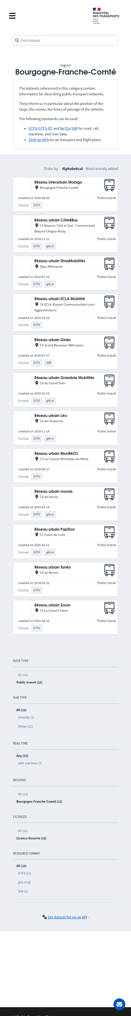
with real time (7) (30, 763)
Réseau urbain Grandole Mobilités (64, 378)
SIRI (74, 128)
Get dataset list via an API (67, 917)
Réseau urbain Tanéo (52, 567)
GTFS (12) (24, 873)
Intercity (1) (26, 717)
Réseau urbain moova (53, 491)
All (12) (23, 675)
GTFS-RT (45, 128)
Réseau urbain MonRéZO (56, 454)
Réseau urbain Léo (50, 416)
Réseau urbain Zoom (52, 605)
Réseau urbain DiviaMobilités (59, 261)
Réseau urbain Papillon (54, 529)
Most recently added (102, 168)
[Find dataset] (65, 40)
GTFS (32, 128)
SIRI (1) (23, 891)
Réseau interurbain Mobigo (58, 182)
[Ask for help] (119, 1004)
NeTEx (65, 128)
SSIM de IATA (38, 139)
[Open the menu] (47, 16)
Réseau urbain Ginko (52, 340)
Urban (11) (25, 726)
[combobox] (65, 40)
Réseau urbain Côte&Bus (56, 220)
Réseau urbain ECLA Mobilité (59, 299)
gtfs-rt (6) (24, 882)
